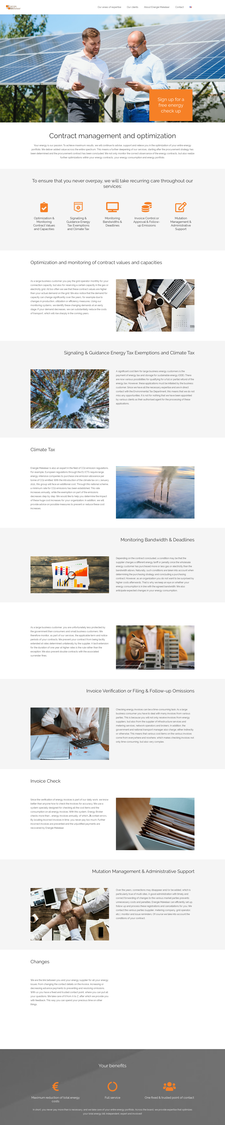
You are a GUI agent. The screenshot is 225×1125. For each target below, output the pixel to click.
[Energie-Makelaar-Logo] (13, 7)
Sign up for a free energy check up (171, 105)
